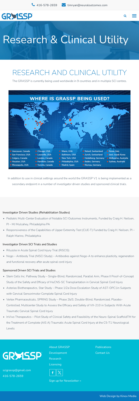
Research (55, 359)
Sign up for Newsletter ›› (65, 381)
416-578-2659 (47, 5)
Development (58, 353)
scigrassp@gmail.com (17, 370)
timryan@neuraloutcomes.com (88, 5)
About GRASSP (59, 347)
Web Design (108, 396)
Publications (103, 347)
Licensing (55, 364)
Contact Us (102, 353)
